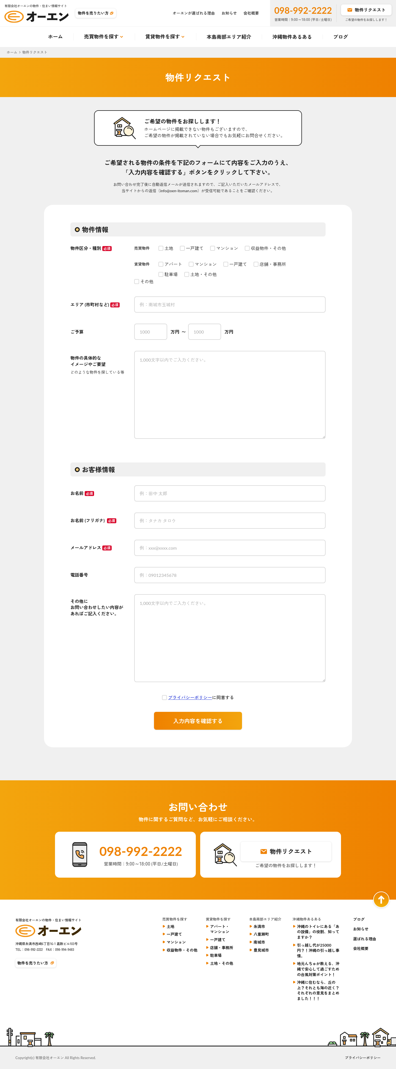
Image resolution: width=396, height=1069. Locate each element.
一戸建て (174, 934)
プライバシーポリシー (190, 697)
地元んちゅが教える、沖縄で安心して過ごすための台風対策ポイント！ (318, 969)
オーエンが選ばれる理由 (194, 13)
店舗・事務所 (221, 947)
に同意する (201, 698)
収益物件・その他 (182, 950)
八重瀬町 (261, 934)
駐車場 (216, 955)
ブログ (340, 36)
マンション (176, 942)
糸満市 (259, 926)
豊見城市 (261, 950)
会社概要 (251, 13)
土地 (170, 926)
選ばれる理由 (364, 938)
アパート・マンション (219, 929)
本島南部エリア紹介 (229, 36)
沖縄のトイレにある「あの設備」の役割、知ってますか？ (318, 931)
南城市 (259, 942)
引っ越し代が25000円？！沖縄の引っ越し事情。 (318, 950)
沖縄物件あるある (292, 36)
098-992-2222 (303, 10)
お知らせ (229, 13)
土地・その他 (221, 963)
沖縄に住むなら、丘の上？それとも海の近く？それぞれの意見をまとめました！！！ (318, 990)
